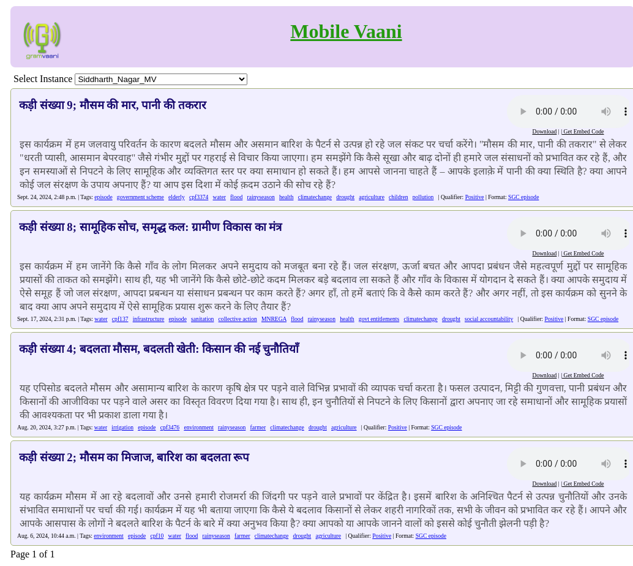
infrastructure (149, 318)
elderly (176, 197)
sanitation (202, 318)
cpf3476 (169, 427)
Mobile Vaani (346, 31)
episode (103, 197)
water (219, 197)
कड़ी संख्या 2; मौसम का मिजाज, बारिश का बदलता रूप (134, 457)
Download (544, 131)
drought (345, 197)
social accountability (489, 318)
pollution (423, 197)
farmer (258, 427)
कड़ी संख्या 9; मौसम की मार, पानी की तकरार (112, 105)
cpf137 (120, 318)
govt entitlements (379, 318)
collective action (238, 318)
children (398, 197)
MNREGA (274, 318)
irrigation (122, 427)
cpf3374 (198, 197)
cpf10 (156, 535)
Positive (474, 197)
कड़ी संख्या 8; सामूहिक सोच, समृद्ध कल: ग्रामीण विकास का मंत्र (150, 227)
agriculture (371, 197)
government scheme (140, 197)
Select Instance (42, 79)
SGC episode (523, 197)
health (286, 197)
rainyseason (261, 197)
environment (199, 427)
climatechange (315, 197)
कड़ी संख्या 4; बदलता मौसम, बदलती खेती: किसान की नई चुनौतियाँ (159, 348)
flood (236, 197)
